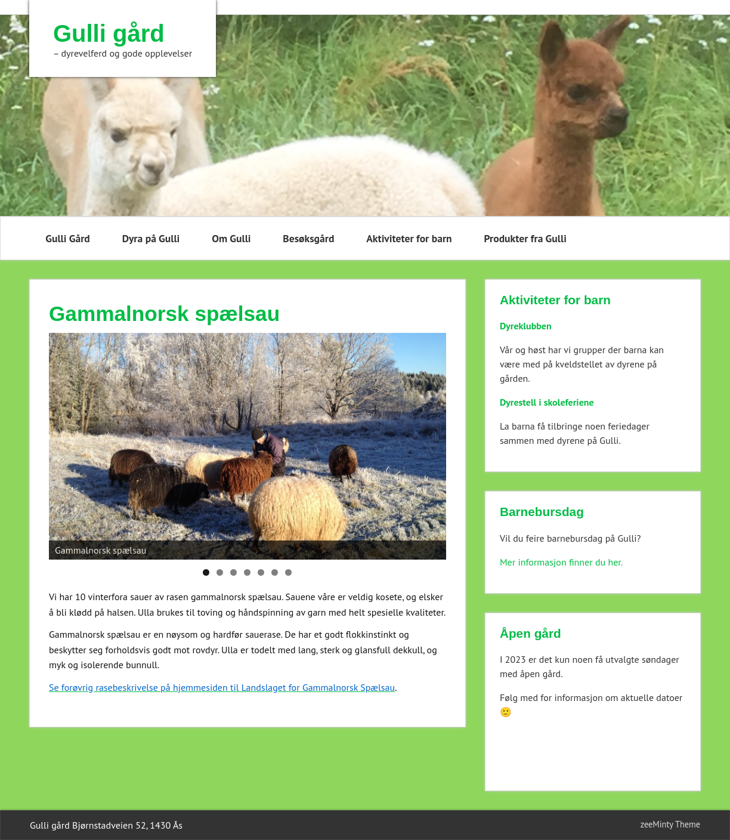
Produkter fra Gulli (525, 238)
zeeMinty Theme (670, 824)
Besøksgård (308, 238)
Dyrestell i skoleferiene (547, 402)
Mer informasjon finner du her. (561, 562)
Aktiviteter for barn (408, 238)
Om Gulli (231, 238)
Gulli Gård (67, 238)
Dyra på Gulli (151, 238)
